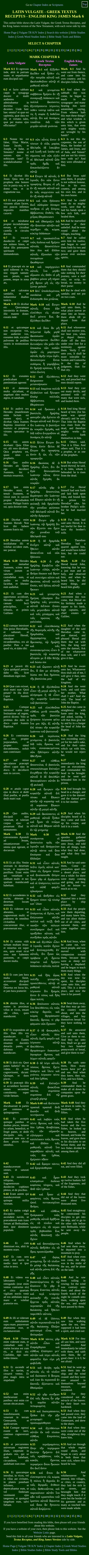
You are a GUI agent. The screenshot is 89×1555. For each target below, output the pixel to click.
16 (78, 50)
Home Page (10, 32)
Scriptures (57, 4)
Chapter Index (40, 4)
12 (57, 50)
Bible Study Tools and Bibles (65, 36)
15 (73, 50)
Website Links (41, 1532)
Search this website (57, 32)
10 (46, 50)
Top (84, 4)
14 (67, 50)
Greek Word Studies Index (31, 36)
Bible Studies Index (31, 1550)
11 (51, 50)
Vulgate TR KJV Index (31, 32)
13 (62, 50)
